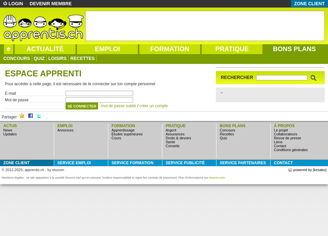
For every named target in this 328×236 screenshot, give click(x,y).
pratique (232, 48)
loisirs (57, 58)
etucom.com (217, 177)
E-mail (10, 93)
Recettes (82, 58)
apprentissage (123, 130)
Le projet (281, 130)
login (16, 3)
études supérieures (127, 134)
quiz (39, 58)
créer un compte (153, 106)
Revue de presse (287, 138)
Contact (280, 146)
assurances (175, 134)
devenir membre (51, 3)
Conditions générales (291, 150)
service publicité (185, 163)
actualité (45, 48)
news (7, 130)
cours (116, 138)
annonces (65, 130)
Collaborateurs (285, 134)
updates (10, 134)
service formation (133, 163)
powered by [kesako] (309, 170)
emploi (107, 48)
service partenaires (243, 163)
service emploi (74, 163)
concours (16, 58)
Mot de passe (17, 100)
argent (171, 130)
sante (170, 142)
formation (170, 48)
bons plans (294, 48)
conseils (172, 146)
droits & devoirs (178, 138)
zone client (309, 3)
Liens (278, 142)
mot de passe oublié (118, 106)
